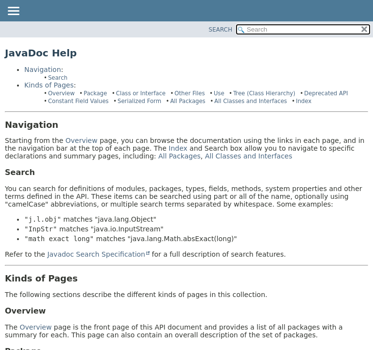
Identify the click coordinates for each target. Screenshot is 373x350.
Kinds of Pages (49, 85)
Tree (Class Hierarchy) (264, 93)
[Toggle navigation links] (13, 11)
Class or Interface (141, 93)
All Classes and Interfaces (250, 101)
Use (219, 93)
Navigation (42, 69)
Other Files (189, 93)
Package (95, 93)
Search (58, 77)
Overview (61, 93)
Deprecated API (326, 93)
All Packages (187, 101)
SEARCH (221, 29)
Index (303, 101)
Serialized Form (139, 101)
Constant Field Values (78, 101)
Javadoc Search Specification (96, 254)
